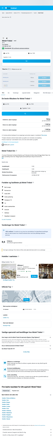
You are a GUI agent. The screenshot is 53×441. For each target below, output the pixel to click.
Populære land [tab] (15, 390)
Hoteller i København (7, 412)
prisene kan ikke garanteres (39, 425)
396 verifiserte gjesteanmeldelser (20, 48)
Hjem (3, 12)
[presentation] (10, 17)
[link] (9, 280)
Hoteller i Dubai (5, 404)
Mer (3, 158)
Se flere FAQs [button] (26, 352)
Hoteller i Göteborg (6, 410)
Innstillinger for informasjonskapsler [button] (10, 142)
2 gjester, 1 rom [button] (7, 57)
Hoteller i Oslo (5, 400)
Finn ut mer (44, 135)
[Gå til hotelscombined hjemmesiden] (11, 8)
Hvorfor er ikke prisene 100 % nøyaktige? (27, 435)
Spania (7, 12)
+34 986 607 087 (6, 46)
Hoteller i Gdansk (6, 419)
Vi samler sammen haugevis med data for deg (27, 432)
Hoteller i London (6, 406)
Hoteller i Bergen (6, 402)
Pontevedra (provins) (25, 12)
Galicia (15, 12)
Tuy (34, 12)
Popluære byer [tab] (6, 390)
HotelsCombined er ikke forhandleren (27, 430)
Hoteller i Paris (5, 408)
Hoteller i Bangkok (6, 414)
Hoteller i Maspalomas (7, 416)
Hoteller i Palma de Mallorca (8, 398)
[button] (2, 8)
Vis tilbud (34, 276)
